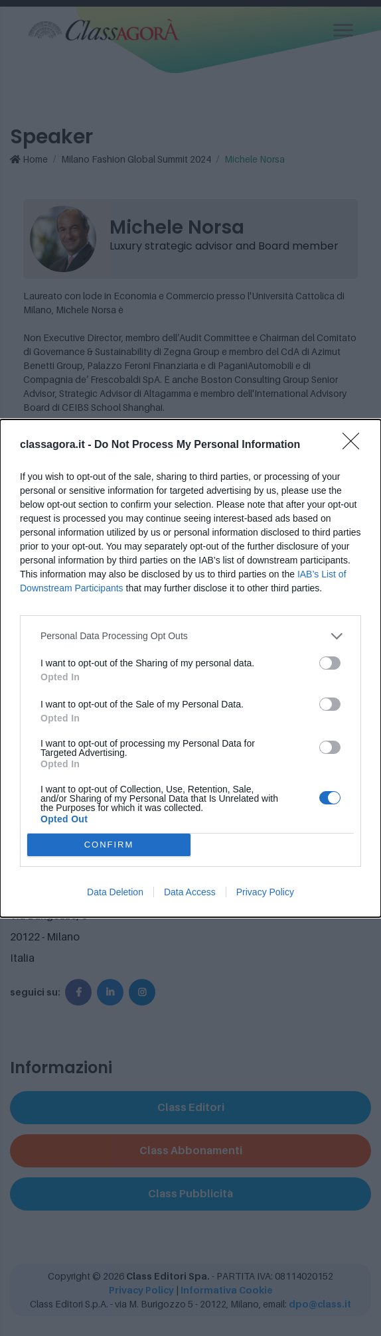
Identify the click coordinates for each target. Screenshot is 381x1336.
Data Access (190, 892)
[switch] (330, 663)
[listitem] (190, 636)
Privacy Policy (265, 892)
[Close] (355, 445)
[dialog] (190, 668)
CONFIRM (109, 845)
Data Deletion (115, 892)
